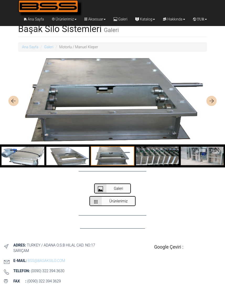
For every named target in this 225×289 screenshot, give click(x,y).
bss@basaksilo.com (46, 261)
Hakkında (174, 19)
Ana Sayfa (34, 19)
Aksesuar (95, 19)
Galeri (120, 19)
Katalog (145, 19)
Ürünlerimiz (64, 19)
